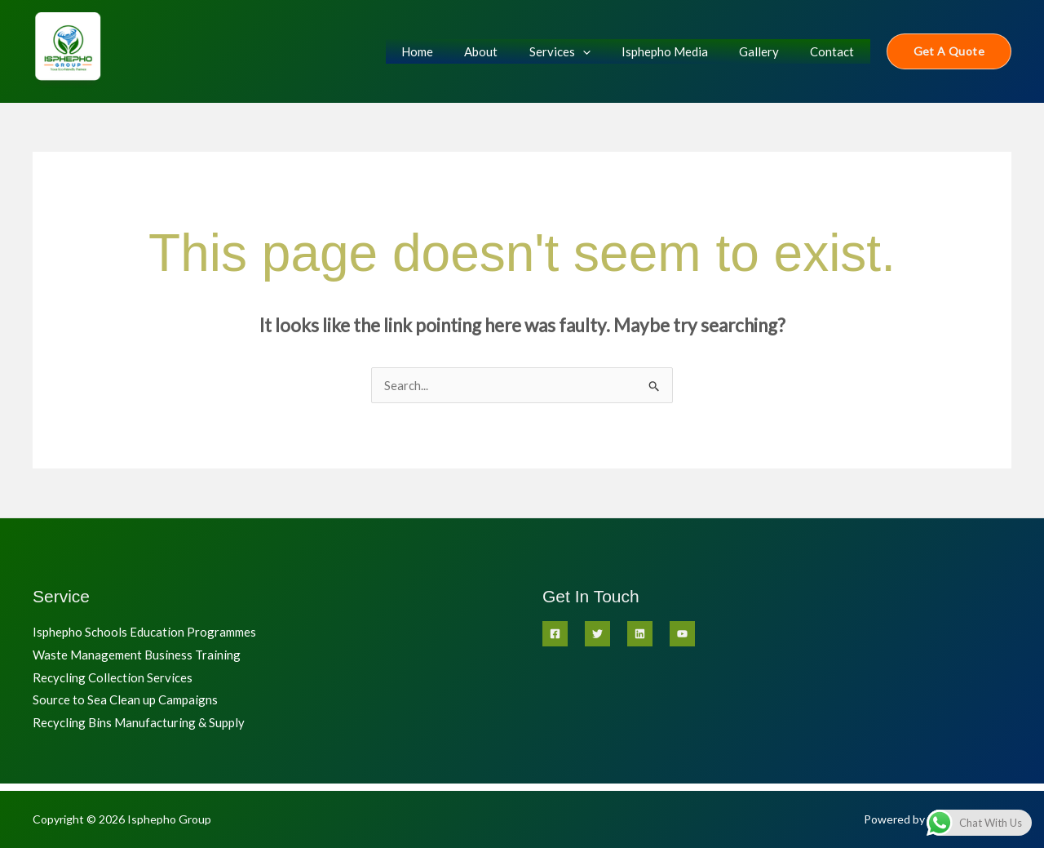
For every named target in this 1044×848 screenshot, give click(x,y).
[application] (606, 51)
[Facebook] (555, 633)
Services (583, 51)
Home (455, 51)
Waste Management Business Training (137, 654)
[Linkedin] (639, 633)
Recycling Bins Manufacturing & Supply (139, 723)
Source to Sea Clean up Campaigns (125, 700)
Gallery (770, 51)
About (512, 51)
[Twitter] (597, 633)
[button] (949, 51)
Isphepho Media (682, 51)
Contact (836, 51)
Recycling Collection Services (112, 677)
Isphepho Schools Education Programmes (144, 631)
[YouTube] (682, 633)
